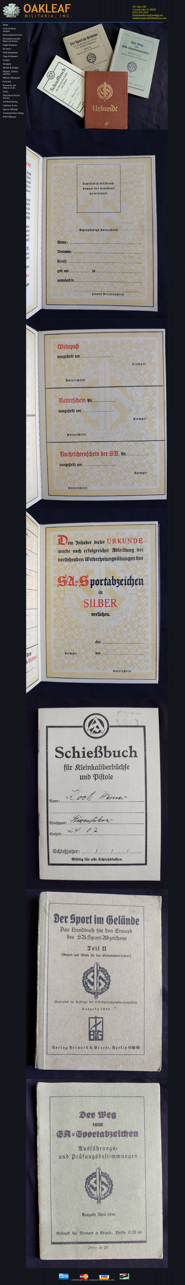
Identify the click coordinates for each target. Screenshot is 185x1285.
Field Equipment (10, 52)
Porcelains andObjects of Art (9, 86)
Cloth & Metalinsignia (9, 29)
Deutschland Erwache (12, 35)
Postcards (7, 81)
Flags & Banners (10, 56)
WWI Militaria (9, 117)
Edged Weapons (10, 45)
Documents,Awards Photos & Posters (11, 40)
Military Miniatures (11, 78)
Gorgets (6, 60)
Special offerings (10, 109)
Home (5, 25)
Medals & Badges (11, 68)
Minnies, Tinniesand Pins (10, 72)
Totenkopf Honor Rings (13, 113)
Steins (5, 91)
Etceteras (7, 49)
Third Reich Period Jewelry (11, 96)
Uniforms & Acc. (10, 105)
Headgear (7, 64)
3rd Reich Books (10, 102)
